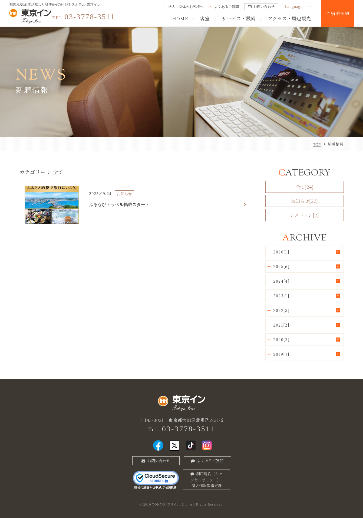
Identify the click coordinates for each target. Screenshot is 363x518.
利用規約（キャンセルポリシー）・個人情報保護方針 (206, 479)
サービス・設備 (239, 18)
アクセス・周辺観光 (289, 18)
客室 (205, 18)
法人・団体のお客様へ (185, 7)
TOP (317, 144)
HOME (180, 18)
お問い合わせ (264, 6)
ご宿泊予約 (337, 13)
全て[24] (305, 187)
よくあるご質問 (226, 7)
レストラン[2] (304, 215)
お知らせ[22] (304, 201)
